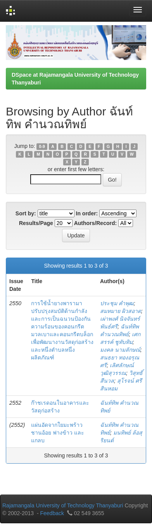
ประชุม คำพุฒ (117, 303)
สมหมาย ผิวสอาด (120, 311)
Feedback (52, 513)
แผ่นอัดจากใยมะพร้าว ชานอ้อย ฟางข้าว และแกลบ (57, 432)
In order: (87, 213)
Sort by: (26, 213)
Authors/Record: (95, 223)
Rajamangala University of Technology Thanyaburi (62, 505)
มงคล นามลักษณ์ (120, 350)
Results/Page (36, 223)
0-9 (42, 146)
